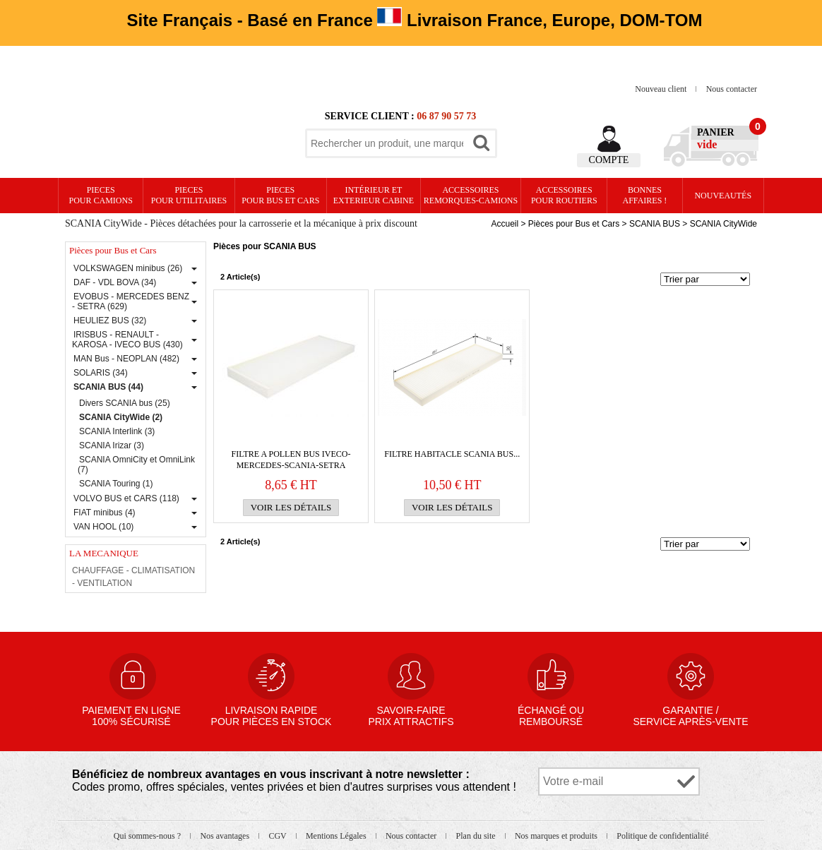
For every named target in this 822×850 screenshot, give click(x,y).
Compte (609, 160)
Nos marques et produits (557, 836)
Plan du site (477, 836)
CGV (278, 836)
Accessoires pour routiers (564, 195)
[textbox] (387, 143)
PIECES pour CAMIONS (101, 195)
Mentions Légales (337, 836)
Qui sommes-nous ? (148, 836)
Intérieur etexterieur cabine (373, 195)
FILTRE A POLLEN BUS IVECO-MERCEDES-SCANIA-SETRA (291, 459)
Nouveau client (662, 89)
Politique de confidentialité (662, 836)
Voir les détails (291, 507)
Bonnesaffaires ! (645, 195)
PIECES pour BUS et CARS (280, 195)
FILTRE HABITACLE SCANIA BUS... (452, 454)
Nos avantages (225, 836)
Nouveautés (722, 195)
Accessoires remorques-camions (471, 195)
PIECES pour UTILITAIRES (189, 195)
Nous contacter (731, 89)
